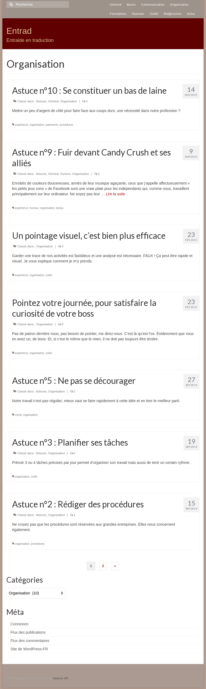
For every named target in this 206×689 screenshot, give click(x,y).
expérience (21, 124)
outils (49, 275)
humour (34, 208)
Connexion (19, 624)
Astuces (41, 101)
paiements (52, 124)
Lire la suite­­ (115, 194)
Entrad (19, 31)
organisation (37, 124)
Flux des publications (28, 632)
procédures (66, 124)
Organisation (68, 101)
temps (59, 208)
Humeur (65, 173)
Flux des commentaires (29, 641)
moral (18, 414)
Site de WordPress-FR (29, 649)
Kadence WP (60, 678)
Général (53, 101)
